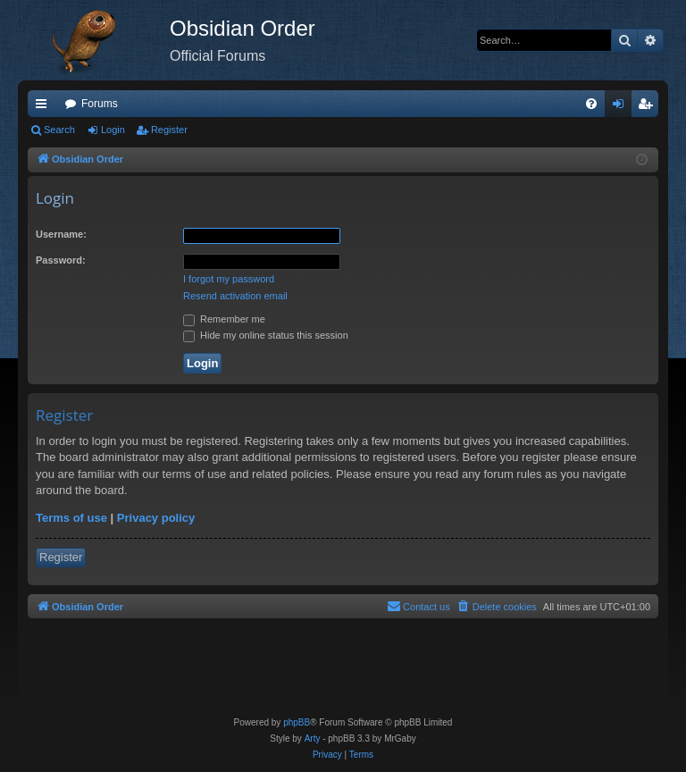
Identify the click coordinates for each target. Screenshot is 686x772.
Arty (313, 738)
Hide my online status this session (265, 335)
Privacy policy (156, 517)
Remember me (224, 319)
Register (169, 129)
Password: (61, 260)
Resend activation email (235, 295)
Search (59, 129)
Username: (61, 234)
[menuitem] (591, 103)
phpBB (296, 722)
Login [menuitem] (622, 107)
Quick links (44, 107)
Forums (99, 103)
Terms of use (71, 517)
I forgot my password (228, 278)
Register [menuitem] (649, 107)
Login (113, 129)
